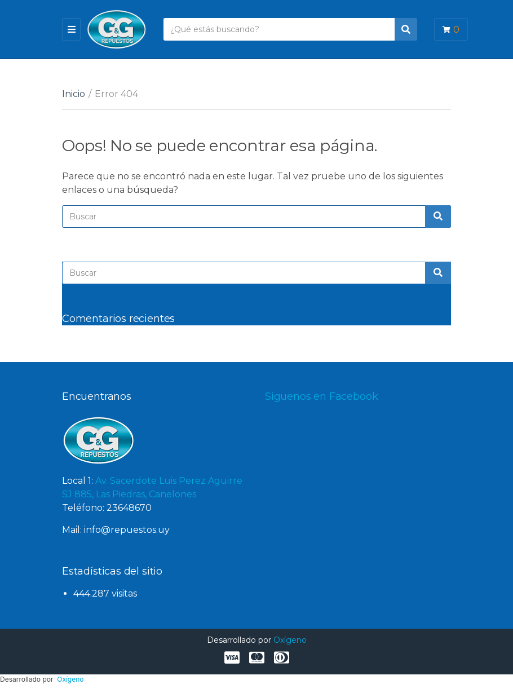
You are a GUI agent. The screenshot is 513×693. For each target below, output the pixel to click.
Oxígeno (290, 640)
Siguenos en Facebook (321, 396)
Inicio (73, 94)
